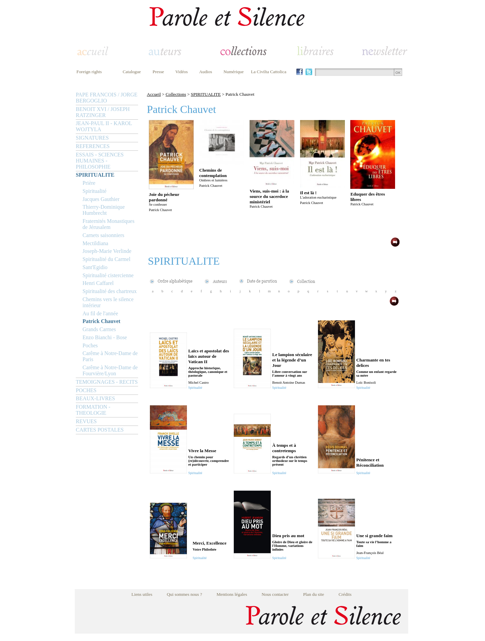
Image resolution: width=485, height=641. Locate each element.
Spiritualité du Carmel (106, 259)
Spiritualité (94, 191)
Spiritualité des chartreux (110, 291)
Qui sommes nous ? (184, 594)
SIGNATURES (92, 138)
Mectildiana (95, 243)
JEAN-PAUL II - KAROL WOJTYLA (104, 126)
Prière (89, 183)
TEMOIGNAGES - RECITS (107, 382)
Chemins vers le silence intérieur (108, 302)
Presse (158, 71)
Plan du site (313, 594)
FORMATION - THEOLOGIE (93, 410)
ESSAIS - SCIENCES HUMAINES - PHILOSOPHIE (100, 161)
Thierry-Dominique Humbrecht (104, 210)
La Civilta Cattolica (268, 71)
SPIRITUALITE (95, 175)
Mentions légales (232, 594)
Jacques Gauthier (101, 199)
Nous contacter (275, 594)
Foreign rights (89, 71)
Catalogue (132, 71)
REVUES (86, 421)
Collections (176, 94)
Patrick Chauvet (101, 321)
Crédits (345, 594)
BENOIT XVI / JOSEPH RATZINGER (103, 112)
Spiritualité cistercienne (108, 275)
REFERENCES (92, 146)
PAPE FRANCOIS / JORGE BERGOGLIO (106, 98)
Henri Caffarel (98, 283)
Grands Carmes (99, 329)
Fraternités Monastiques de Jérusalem (108, 224)
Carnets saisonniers (103, 235)
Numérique (233, 71)
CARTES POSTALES (100, 430)
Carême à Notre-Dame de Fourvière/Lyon (110, 370)
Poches (90, 345)
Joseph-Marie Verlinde (107, 251)
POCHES (86, 390)
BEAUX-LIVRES (95, 398)
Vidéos (181, 71)
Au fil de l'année (100, 313)
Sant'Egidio (95, 267)
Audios (205, 71)
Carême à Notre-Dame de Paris (110, 356)
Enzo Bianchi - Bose (105, 337)
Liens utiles (141, 594)
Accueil (154, 94)
